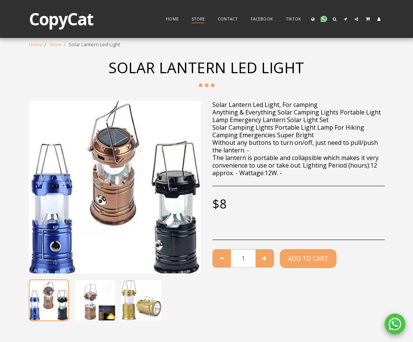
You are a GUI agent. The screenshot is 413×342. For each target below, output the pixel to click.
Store (55, 44)
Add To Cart (308, 258)
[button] (324, 19)
